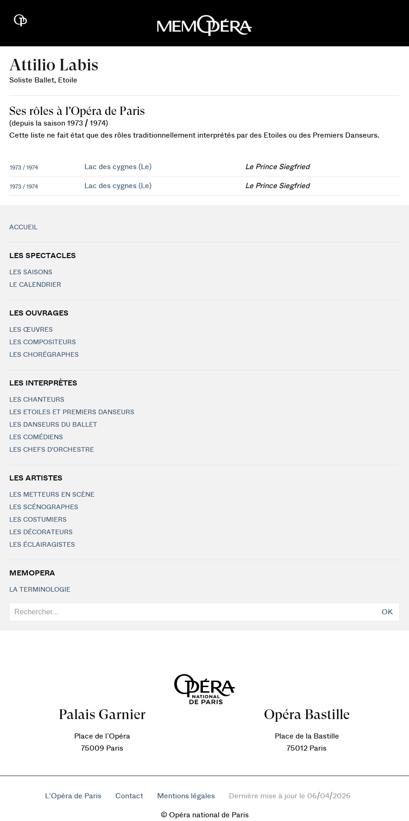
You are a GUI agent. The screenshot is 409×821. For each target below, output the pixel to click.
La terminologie (39, 590)
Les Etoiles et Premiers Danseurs (71, 412)
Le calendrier (35, 285)
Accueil (23, 227)
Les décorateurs (41, 532)
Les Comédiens (36, 437)
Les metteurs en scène (51, 495)
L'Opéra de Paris (73, 796)
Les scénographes (43, 507)
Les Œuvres (31, 330)
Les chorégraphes (44, 355)
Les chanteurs (36, 400)
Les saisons (30, 272)
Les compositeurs (42, 342)
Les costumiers (38, 520)
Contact (129, 796)
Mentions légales (186, 796)
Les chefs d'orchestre (51, 450)
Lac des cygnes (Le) (117, 167)
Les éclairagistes (42, 545)
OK (387, 612)
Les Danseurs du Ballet (53, 425)
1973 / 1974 (24, 168)
